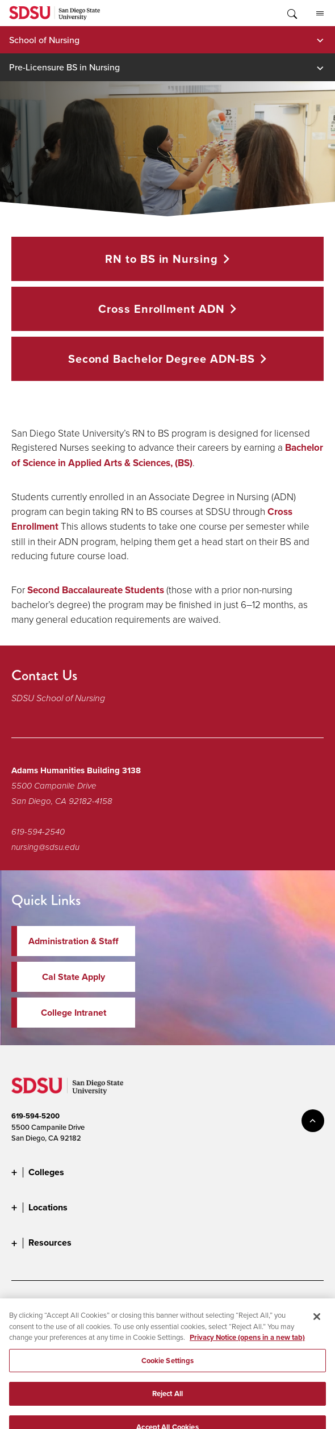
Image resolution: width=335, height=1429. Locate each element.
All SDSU (320, 13)
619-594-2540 (38, 831)
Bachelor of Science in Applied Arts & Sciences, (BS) (167, 455)
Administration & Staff (73, 941)
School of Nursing (44, 39)
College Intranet (73, 1012)
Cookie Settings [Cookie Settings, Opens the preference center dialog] (167, 1369)
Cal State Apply (73, 976)
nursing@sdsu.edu (45, 847)
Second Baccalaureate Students (95, 590)
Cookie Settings (260, 1304)
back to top (313, 1120)
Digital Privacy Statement (180, 1304)
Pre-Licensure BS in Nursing (64, 67)
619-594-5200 (35, 1115)
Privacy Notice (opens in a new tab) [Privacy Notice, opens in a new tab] (247, 1346)
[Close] (316, 1325)
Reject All (167, 1402)
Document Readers (95, 1304)
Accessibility (31, 1304)
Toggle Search (291, 13)
